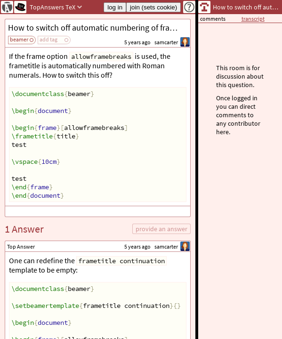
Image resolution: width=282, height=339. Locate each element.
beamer (19, 39)
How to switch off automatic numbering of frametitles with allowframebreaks (99, 27)
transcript (253, 18)
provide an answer (161, 229)
